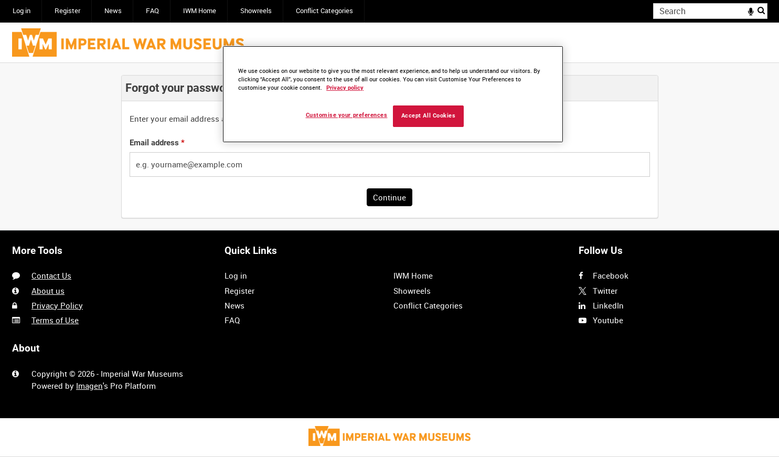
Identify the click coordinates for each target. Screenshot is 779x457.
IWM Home (199, 10)
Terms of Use (55, 320)
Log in (21, 10)
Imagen (89, 385)
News (113, 10)
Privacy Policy (57, 305)
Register (67, 10)
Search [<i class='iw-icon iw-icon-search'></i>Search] (761, 10)
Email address (157, 142)
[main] (389, 147)
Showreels (256, 10)
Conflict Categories (324, 10)
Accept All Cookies (428, 115)
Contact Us (51, 275)
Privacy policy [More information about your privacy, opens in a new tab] (345, 87)
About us (48, 290)
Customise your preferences (347, 115)
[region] (392, 94)
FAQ (152, 10)
